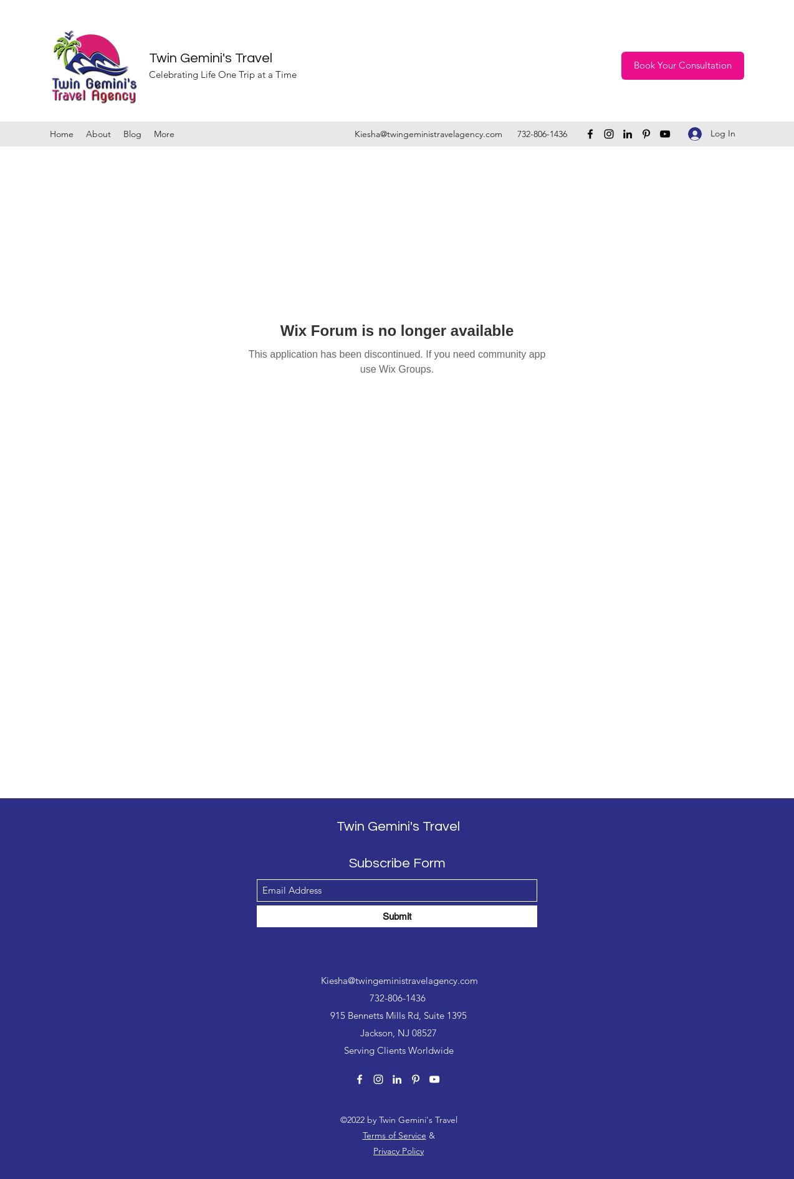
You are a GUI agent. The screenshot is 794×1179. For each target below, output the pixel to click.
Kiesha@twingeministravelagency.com (428, 134)
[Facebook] (590, 134)
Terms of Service (394, 1135)
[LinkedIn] (627, 134)
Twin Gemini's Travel (210, 58)
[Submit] (397, 916)
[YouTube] (665, 134)
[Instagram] (609, 134)
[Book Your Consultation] (682, 66)
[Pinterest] (646, 134)
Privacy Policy (398, 1151)
